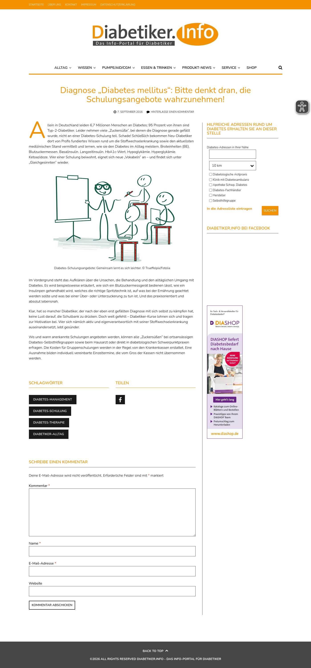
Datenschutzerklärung (117, 4)
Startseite (36, 4)
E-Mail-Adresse (42, 563)
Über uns (54, 4)
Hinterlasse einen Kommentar (172, 112)
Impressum (88, 4)
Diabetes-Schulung (50, 411)
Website (35, 583)
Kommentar (39, 485)
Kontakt (71, 4)
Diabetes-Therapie (49, 422)
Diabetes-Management (52, 399)
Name (35, 543)
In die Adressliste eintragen (229, 208)
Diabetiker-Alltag (48, 434)
